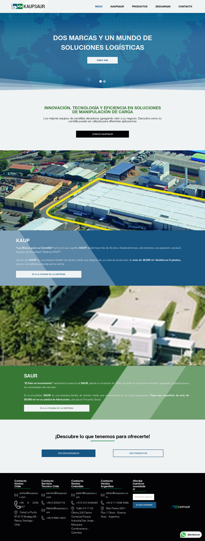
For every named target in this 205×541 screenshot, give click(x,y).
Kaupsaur (117, 6)
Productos (140, 6)
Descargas (163, 6)
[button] (100, 81)
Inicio (98, 6)
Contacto (185, 6)
